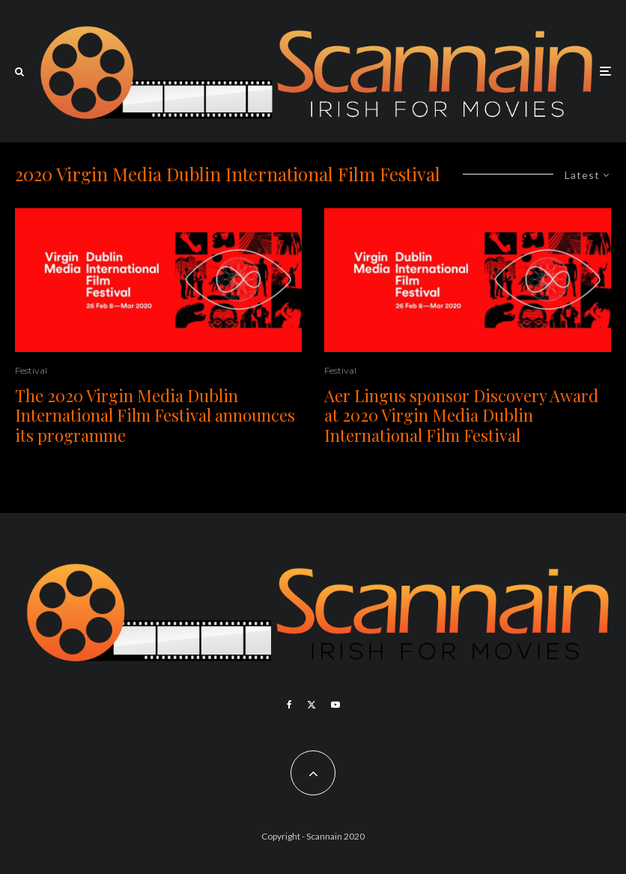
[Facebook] (289, 705)
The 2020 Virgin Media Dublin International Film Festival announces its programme (155, 415)
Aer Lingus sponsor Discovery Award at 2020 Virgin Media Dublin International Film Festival (461, 415)
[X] (311, 705)
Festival (31, 370)
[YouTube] (335, 705)
